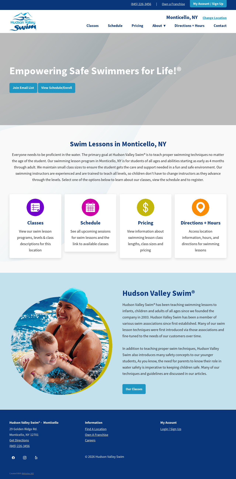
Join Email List (23, 88)
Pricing (137, 25)
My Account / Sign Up (208, 3)
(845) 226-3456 (141, 4)
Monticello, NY (182, 17)
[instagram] (25, 458)
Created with (21, 473)
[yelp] (36, 458)
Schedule (115, 25)
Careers (90, 440)
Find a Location (96, 429)
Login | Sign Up (170, 429)
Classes (92, 25)
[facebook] (13, 458)
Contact (220, 25)
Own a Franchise (173, 4)
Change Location (215, 18)
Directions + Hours (189, 25)
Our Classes (134, 389)
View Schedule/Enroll (56, 88)
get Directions (19, 440)
